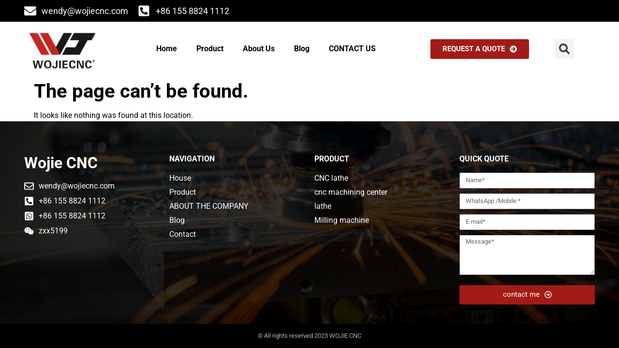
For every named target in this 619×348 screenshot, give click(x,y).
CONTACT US (352, 48)
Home (166, 48)
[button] (564, 48)
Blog (302, 48)
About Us (259, 48)
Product (209, 48)
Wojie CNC (61, 163)
